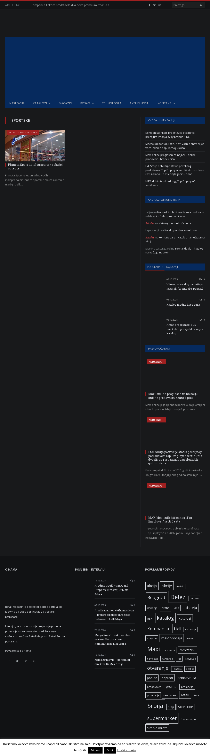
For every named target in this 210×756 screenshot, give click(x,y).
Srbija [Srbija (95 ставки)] (155, 706)
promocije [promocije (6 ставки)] (153, 695)
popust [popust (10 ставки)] (152, 678)
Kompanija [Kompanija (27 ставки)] (158, 629)
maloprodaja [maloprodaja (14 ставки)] (171, 638)
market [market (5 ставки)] (190, 638)
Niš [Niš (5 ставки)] (179, 658)
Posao (85, 103)
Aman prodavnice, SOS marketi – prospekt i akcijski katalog (185, 329)
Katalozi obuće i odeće (23, 132)
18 (202, 299)
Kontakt (164, 103)
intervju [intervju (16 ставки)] (190, 607)
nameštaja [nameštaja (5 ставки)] (167, 658)
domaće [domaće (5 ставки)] (194, 598)
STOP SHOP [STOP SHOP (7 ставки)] (185, 707)
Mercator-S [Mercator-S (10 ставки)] (187, 650)
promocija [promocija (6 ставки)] (187, 686)
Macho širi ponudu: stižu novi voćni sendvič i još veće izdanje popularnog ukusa (174, 146)
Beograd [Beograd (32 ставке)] (156, 597)
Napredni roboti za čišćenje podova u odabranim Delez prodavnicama (174, 214)
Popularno (155, 267)
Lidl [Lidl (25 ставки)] (177, 629)
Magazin (65, 103)
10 (202, 319)
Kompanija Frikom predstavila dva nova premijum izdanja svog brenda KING (73, 5)
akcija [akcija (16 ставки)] (152, 585)
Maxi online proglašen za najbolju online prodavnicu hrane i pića (170, 157)
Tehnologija (111, 103)
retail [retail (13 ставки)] (185, 695)
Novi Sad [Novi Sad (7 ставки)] (190, 658)
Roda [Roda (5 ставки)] (196, 695)
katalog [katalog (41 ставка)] (165, 617)
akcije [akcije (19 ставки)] (167, 585)
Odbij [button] (110, 750)
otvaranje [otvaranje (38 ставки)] (157, 668)
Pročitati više (126, 750)
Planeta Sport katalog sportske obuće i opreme (36, 166)
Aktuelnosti (139, 103)
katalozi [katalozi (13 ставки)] (185, 618)
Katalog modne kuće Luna (175, 223)
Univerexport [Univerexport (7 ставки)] (189, 719)
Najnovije (172, 267)
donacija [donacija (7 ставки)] (152, 608)
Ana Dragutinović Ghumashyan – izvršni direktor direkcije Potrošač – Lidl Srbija (114, 615)
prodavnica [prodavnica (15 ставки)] (186, 677)
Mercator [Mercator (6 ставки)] (169, 650)
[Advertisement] (105, 68)
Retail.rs (149, 223)
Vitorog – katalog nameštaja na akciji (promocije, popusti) (185, 286)
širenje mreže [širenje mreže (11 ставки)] (157, 728)
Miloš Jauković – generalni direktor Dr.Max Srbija (112, 662)
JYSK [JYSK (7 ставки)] (149, 618)
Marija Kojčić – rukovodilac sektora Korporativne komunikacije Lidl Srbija (112, 639)
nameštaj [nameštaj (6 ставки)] (152, 658)
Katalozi (40, 103)
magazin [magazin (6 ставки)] (152, 638)
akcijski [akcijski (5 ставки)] (180, 586)
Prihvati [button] (95, 750)
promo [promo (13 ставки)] (171, 686)
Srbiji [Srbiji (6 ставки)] (171, 707)
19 (202, 279)
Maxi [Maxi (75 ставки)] (153, 649)
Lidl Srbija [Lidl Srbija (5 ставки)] (190, 629)
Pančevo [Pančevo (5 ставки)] (177, 668)
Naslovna (17, 103)
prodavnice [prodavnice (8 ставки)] (154, 687)
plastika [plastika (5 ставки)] (190, 668)
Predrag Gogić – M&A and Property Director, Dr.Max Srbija (111, 590)
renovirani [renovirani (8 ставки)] (169, 695)
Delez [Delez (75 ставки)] (177, 597)
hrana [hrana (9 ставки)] (165, 608)
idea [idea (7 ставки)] (176, 608)
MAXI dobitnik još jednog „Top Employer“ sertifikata (170, 519)
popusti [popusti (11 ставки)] (167, 678)
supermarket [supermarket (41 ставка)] (162, 718)
